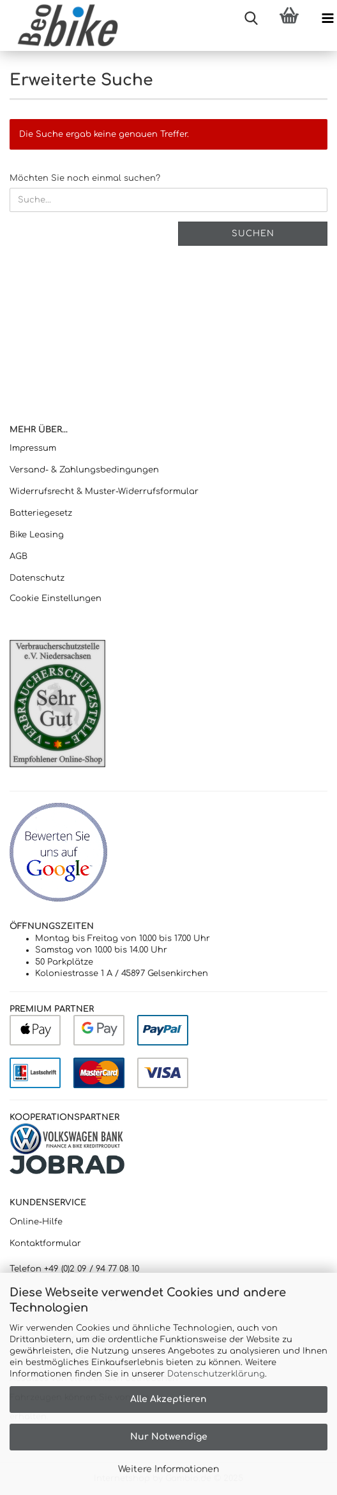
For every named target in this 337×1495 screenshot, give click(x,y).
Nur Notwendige (168, 1437)
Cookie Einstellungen (55, 598)
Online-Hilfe (36, 1221)
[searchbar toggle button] (251, 19)
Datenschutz (37, 578)
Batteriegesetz (41, 513)
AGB (18, 556)
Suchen (253, 233)
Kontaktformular (45, 1243)
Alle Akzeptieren (168, 1399)
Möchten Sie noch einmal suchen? (85, 178)
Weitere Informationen (168, 1469)
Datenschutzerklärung (216, 1374)
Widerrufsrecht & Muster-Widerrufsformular (104, 491)
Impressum (33, 448)
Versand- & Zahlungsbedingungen (84, 469)
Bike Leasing (37, 534)
